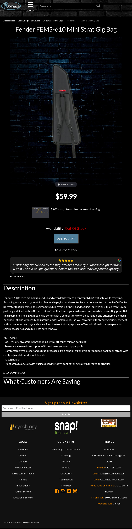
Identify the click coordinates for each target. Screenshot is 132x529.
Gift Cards (66, 474)
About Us (23, 450)
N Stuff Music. (16, 523)
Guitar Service (23, 492)
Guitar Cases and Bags (53, 21)
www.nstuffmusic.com (112, 480)
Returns (66, 462)
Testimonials (66, 480)
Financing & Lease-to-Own (66, 450)
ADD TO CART (66, 239)
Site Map (66, 486)
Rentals (23, 480)
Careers (23, 462)
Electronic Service (23, 498)
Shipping (66, 456)
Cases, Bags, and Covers (29, 21)
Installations (23, 486)
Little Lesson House (23, 474)
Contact (23, 456)
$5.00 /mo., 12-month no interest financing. (66, 212)
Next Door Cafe (23, 468)
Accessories (9, 21)
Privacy (66, 468)
